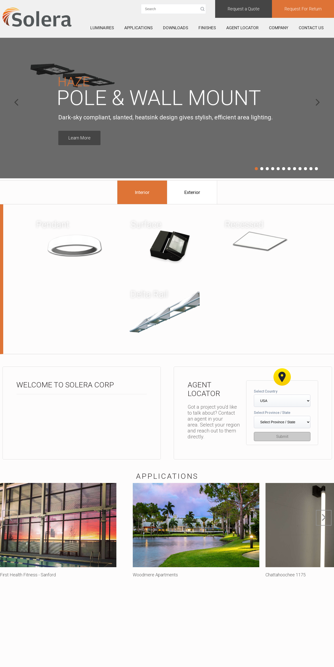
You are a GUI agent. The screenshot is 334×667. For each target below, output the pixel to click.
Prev (16, 102)
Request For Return (303, 8)
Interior (142, 192)
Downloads (175, 27)
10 (305, 168)
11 (310, 168)
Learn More (79, 137)
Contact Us (311, 27)
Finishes (207, 27)
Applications (138, 27)
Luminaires (102, 27)
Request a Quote (244, 8)
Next (318, 102)
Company (278, 27)
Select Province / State (272, 413)
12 (316, 168)
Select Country (265, 391)
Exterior (192, 192)
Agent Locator (242, 27)
